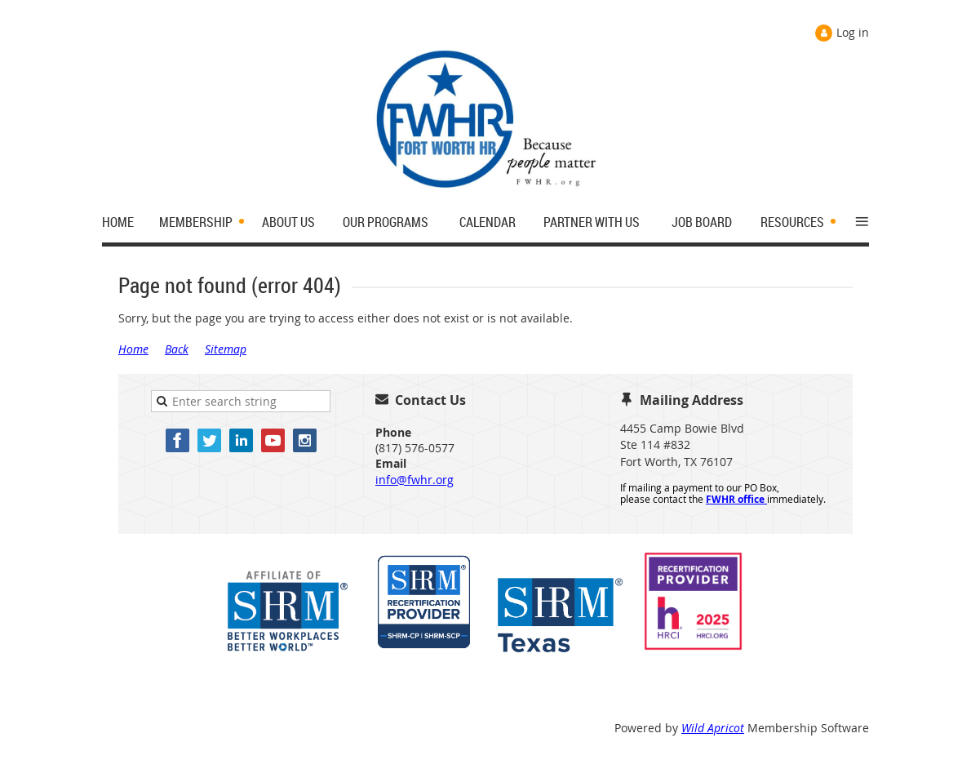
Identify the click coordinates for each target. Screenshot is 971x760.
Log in (852, 32)
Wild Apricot (712, 728)
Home (133, 349)
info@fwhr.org (414, 479)
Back (176, 349)
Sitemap (225, 349)
